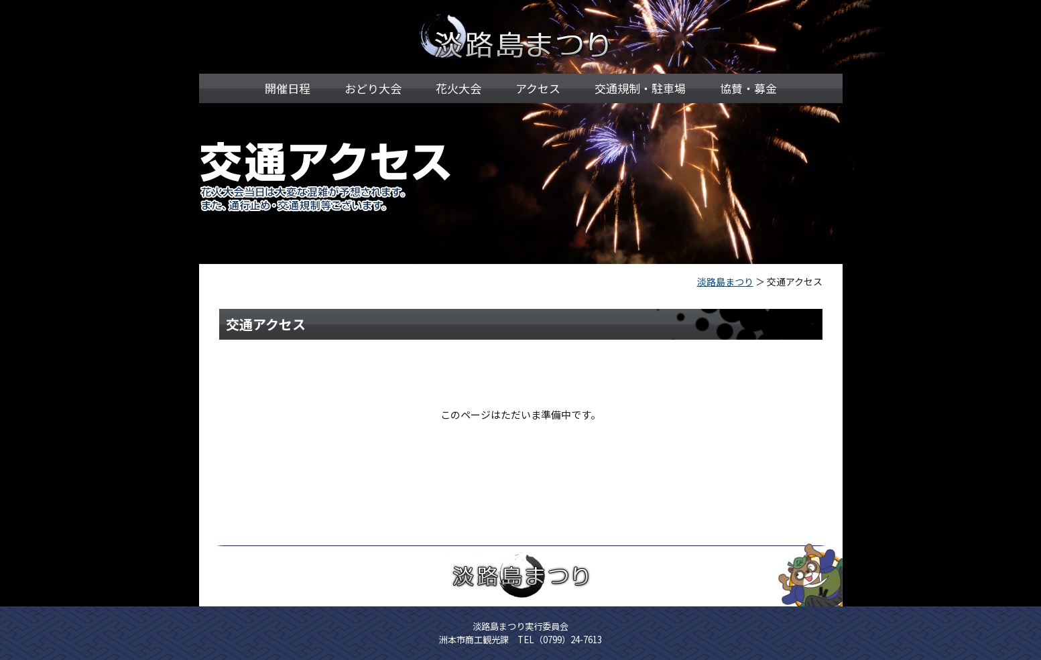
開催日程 (287, 88)
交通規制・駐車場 (640, 88)
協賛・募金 (748, 88)
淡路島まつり (725, 281)
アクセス (537, 88)
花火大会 (458, 88)
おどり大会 (373, 88)
